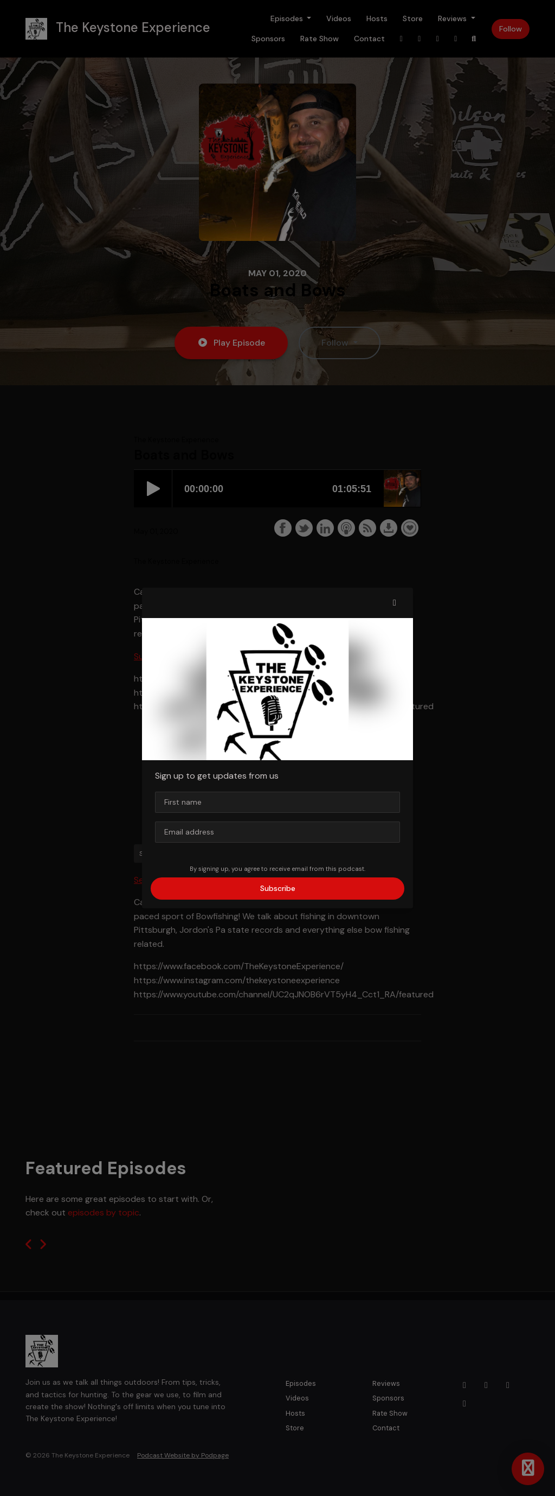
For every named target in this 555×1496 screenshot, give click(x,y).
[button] (394, 602)
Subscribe (277, 888)
